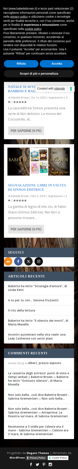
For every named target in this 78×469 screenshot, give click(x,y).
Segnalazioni (55, 97)
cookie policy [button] (33, 29)
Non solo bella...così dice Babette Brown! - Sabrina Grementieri (38, 396)
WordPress (17, 457)
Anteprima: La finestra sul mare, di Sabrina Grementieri (38, 414)
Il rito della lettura (21, 310)
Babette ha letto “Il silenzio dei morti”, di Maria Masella (38, 322)
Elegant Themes (38, 453)
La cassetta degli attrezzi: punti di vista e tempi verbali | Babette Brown (38, 375)
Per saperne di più (26, 130)
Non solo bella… (53, 398)
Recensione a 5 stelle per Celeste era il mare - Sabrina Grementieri (35, 428)
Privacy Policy (37, 458)
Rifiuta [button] (21, 63)
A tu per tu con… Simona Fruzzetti (33, 300)
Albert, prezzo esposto (44, 363)
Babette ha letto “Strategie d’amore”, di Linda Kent (37, 288)
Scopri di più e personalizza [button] (39, 73)
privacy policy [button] (19, 16)
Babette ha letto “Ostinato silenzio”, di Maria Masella (38, 380)
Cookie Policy (59, 458)
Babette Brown (20, 97)
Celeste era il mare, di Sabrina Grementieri (38, 432)
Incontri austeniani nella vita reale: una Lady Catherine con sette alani (37, 336)
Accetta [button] (57, 63)
